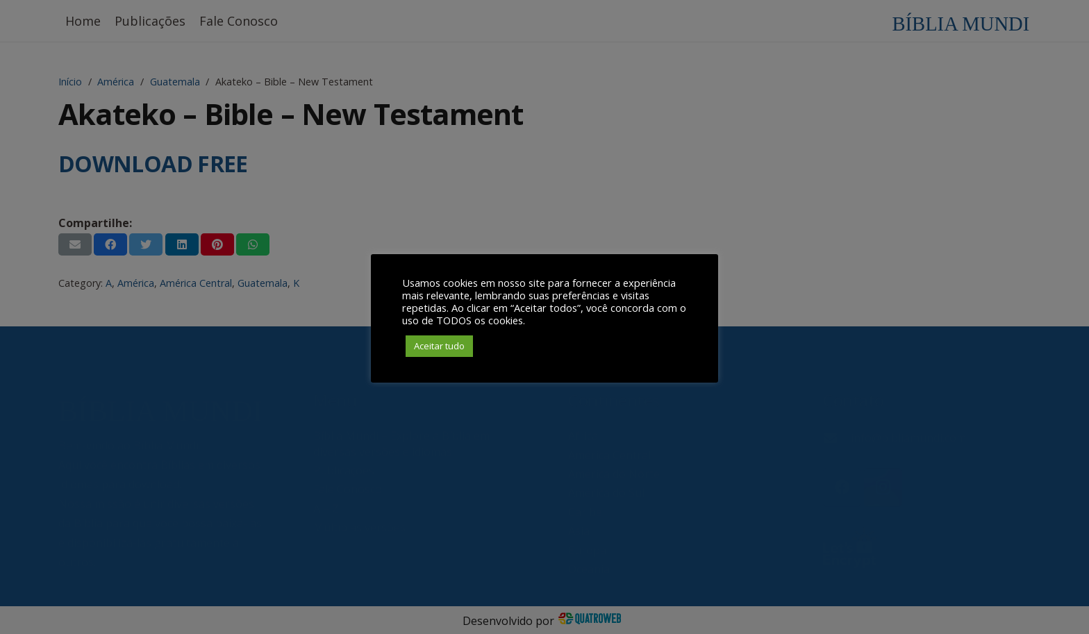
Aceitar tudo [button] (439, 346)
